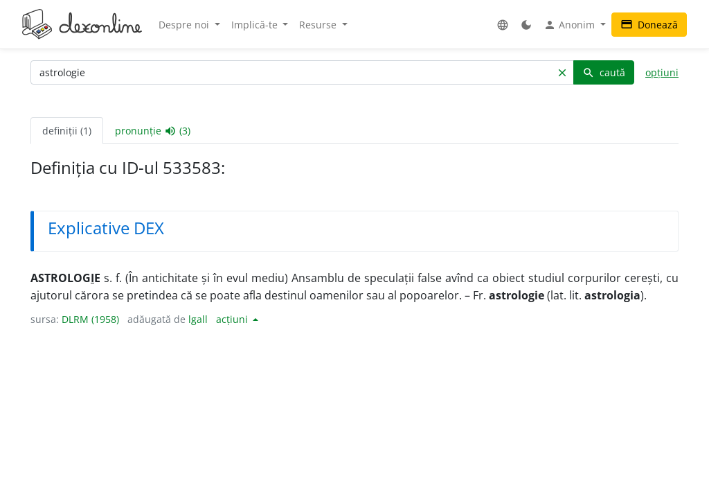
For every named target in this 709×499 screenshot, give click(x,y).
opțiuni (662, 72)
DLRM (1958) (90, 319)
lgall (198, 319)
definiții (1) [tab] (66, 130)
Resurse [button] (319, 24)
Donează (649, 24)
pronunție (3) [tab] (152, 131)
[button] (502, 24)
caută (603, 72)
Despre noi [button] (185, 24)
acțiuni (233, 319)
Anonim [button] (571, 25)
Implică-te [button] (255, 24)
